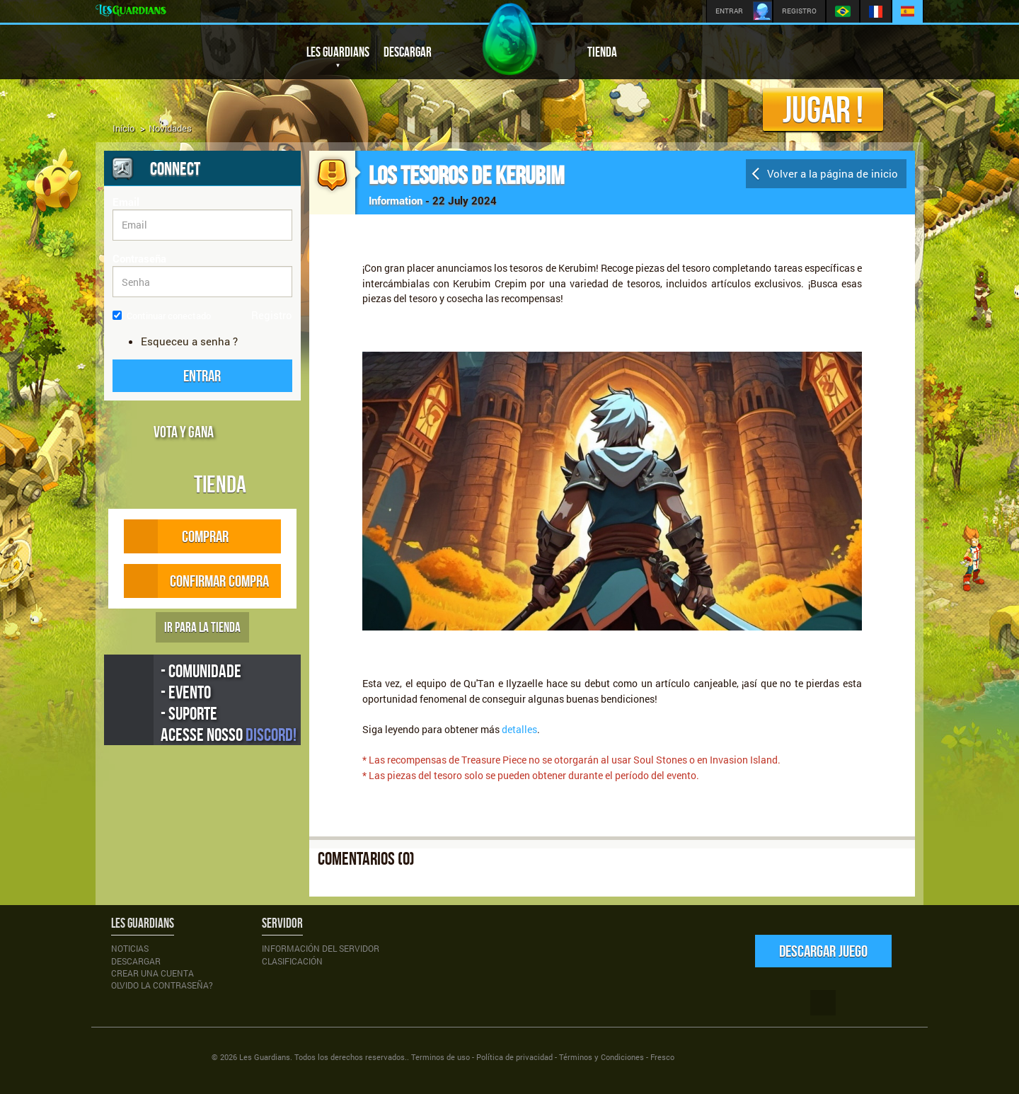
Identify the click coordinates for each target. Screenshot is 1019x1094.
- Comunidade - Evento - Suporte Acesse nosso (229, 702)
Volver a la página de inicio (832, 173)
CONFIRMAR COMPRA (196, 581)
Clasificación (292, 961)
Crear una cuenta (152, 973)
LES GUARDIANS (337, 58)
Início (123, 128)
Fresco (662, 1057)
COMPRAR (190, 536)
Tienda (220, 484)
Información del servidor (320, 948)
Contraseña (139, 258)
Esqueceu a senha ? (189, 341)
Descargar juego (823, 951)
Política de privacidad (514, 1057)
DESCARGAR (408, 52)
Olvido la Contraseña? (162, 985)
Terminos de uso (440, 1057)
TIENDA (602, 52)
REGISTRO (799, 11)
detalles (518, 729)
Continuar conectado (162, 315)
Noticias (130, 948)
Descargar (136, 961)
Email (126, 202)
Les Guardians (264, 1057)
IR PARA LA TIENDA (202, 627)
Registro (271, 315)
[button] (202, 375)
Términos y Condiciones (601, 1057)
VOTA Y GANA (184, 431)
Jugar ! (823, 109)
